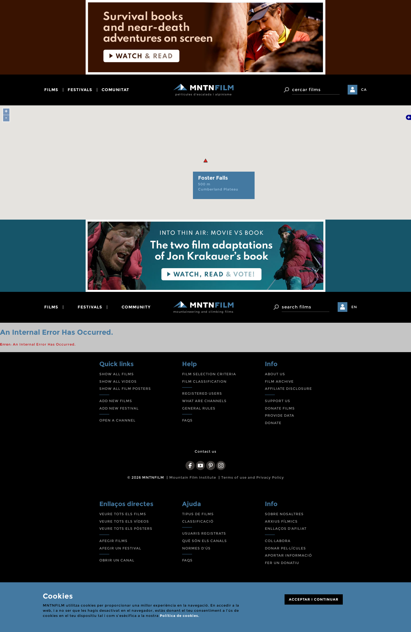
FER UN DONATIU (282, 563)
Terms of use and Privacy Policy (252, 477)
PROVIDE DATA (279, 415)
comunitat (115, 89)
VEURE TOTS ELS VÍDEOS (124, 521)
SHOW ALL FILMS (116, 374)
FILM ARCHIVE (279, 381)
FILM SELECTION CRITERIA (209, 374)
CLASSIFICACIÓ (197, 521)
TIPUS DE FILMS (198, 514)
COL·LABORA (278, 541)
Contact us (205, 451)
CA (364, 89)
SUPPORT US (277, 401)
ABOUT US (275, 374)
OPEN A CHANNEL (117, 420)
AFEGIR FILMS (113, 541)
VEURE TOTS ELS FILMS (122, 514)
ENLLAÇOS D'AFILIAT (286, 528)
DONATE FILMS (280, 408)
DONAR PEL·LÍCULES (285, 548)
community (136, 307)
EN (354, 307)
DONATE (273, 423)
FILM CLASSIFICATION (204, 381)
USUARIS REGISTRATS (204, 533)
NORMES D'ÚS (196, 548)
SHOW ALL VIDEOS (118, 381)
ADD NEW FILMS (115, 401)
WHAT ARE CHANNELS (204, 401)
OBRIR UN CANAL (116, 560)
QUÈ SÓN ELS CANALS (204, 541)
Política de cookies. (179, 615)
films (51, 89)
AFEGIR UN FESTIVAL (120, 548)
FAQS (187, 420)
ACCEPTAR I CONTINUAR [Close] (314, 599)
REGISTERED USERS (202, 393)
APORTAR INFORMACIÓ (288, 555)
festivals (80, 89)
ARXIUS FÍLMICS (281, 521)
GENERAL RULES (198, 408)
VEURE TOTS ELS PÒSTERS (125, 528)
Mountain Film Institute (192, 477)
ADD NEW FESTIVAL (119, 408)
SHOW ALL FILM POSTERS (125, 388)
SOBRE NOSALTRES (284, 514)
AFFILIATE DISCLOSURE (288, 388)
